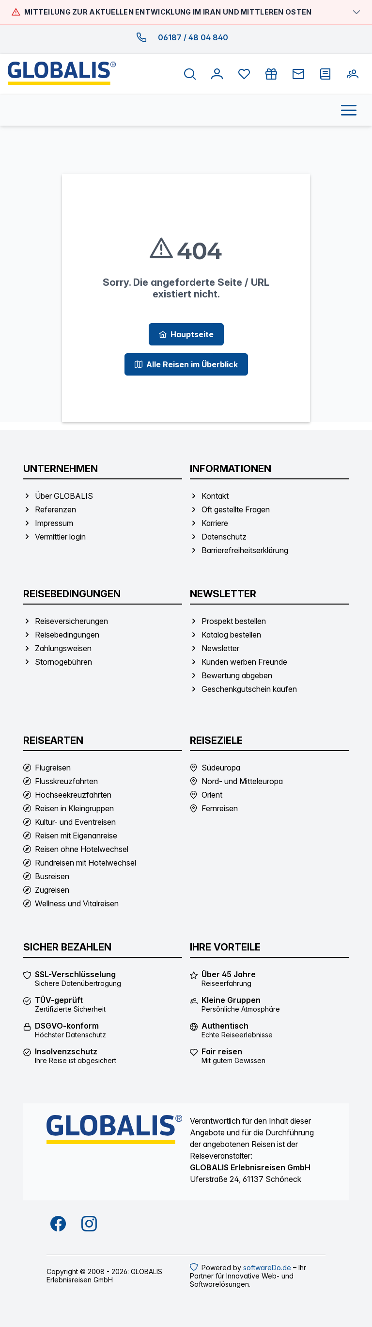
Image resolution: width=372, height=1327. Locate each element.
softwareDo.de (267, 1267)
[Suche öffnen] (190, 74)
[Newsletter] (298, 74)
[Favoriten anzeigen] (244, 74)
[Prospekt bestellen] (325, 74)
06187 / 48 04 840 (193, 37)
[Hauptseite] (186, 334)
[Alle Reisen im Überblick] (186, 364)
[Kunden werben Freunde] (352, 74)
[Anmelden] (217, 74)
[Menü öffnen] (348, 110)
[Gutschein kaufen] (271, 74)
